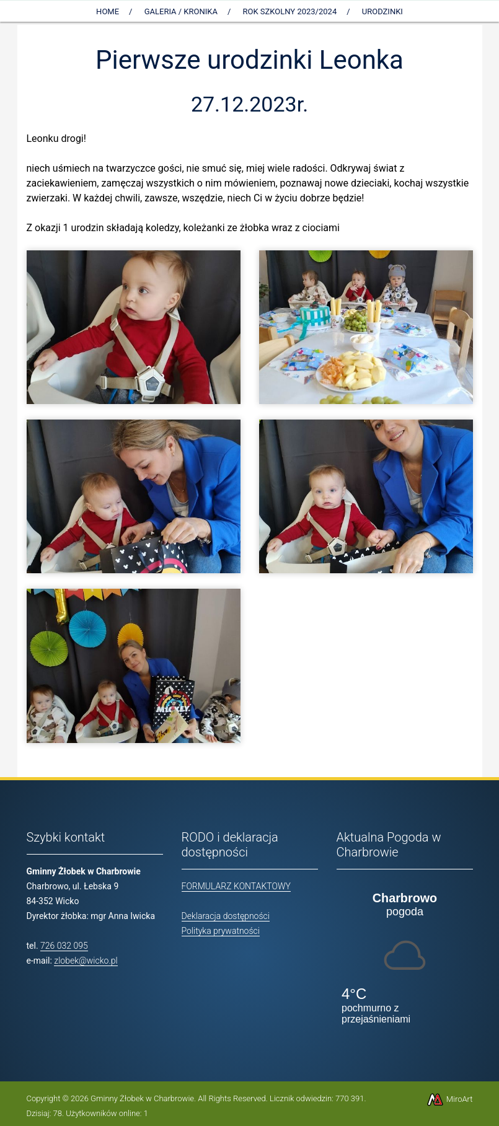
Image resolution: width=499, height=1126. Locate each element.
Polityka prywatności (221, 931)
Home (107, 11)
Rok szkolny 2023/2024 (290, 11)
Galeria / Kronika (181, 11)
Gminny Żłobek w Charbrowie (142, 1098)
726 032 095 (64, 946)
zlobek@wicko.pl (85, 960)
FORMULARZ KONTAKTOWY (236, 886)
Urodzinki (382, 11)
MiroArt (449, 1099)
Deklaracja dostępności (226, 916)
